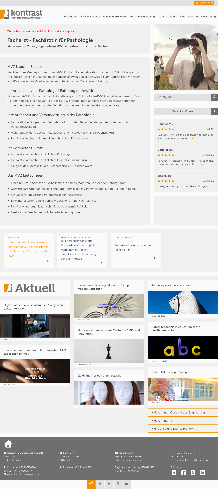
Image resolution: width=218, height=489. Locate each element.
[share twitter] (118, 484)
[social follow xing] (174, 473)
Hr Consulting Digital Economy (171, 428)
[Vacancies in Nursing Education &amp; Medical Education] (109, 300)
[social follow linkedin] (202, 473)
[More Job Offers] (186, 111)
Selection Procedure (115, 16)
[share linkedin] (126, 484)
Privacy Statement (183, 453)
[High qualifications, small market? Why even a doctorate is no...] (35, 320)
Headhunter (71, 16)
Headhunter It (160, 420)
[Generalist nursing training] (183, 386)
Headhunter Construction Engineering (176, 412)
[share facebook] (109, 484)
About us (193, 16)
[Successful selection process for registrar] (136, 250)
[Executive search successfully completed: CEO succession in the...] (35, 365)
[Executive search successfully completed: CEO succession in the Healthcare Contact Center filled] (29, 250)
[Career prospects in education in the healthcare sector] (183, 342)
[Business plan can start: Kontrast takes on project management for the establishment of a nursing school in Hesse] (82, 250)
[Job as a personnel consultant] (183, 299)
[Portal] (21, 15)
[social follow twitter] (193, 473)
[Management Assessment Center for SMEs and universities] (109, 346)
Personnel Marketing (142, 16)
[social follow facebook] (183, 473)
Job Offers (168, 16)
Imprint (177, 456)
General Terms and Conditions (189, 460)
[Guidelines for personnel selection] (109, 389)
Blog (213, 16)
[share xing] (100, 484)
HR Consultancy (90, 16)
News (204, 16)
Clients (182, 16)
